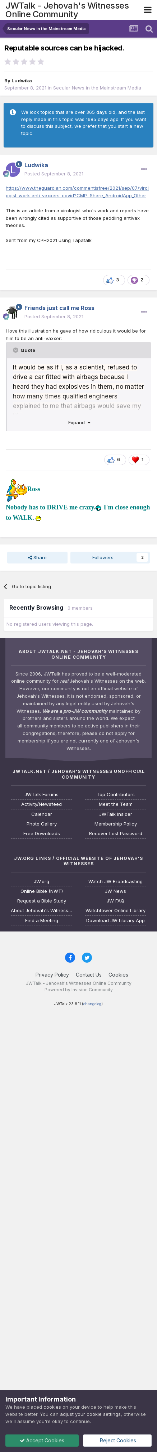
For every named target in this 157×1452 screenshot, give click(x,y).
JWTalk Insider (115, 814)
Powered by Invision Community (79, 989)
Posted (53, 173)
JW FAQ (115, 901)
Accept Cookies (42, 1440)
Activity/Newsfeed (41, 804)
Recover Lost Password (115, 833)
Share (37, 557)
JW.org (41, 881)
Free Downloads (41, 833)
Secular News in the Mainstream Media (97, 88)
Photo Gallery (42, 824)
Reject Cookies (118, 1440)
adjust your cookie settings (90, 1414)
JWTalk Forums (41, 794)
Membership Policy (115, 824)
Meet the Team (116, 804)
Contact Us (89, 975)
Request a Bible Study (41, 901)
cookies (52, 1407)
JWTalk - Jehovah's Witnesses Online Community (67, 9)
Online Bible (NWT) (41, 891)
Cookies (118, 975)
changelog (92, 1004)
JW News (115, 891)
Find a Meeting (41, 920)
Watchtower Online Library (116, 910)
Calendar (41, 814)
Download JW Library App (115, 920)
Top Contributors (116, 794)
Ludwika (21, 80)
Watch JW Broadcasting (115, 881)
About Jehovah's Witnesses (41, 910)
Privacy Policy (52, 975)
